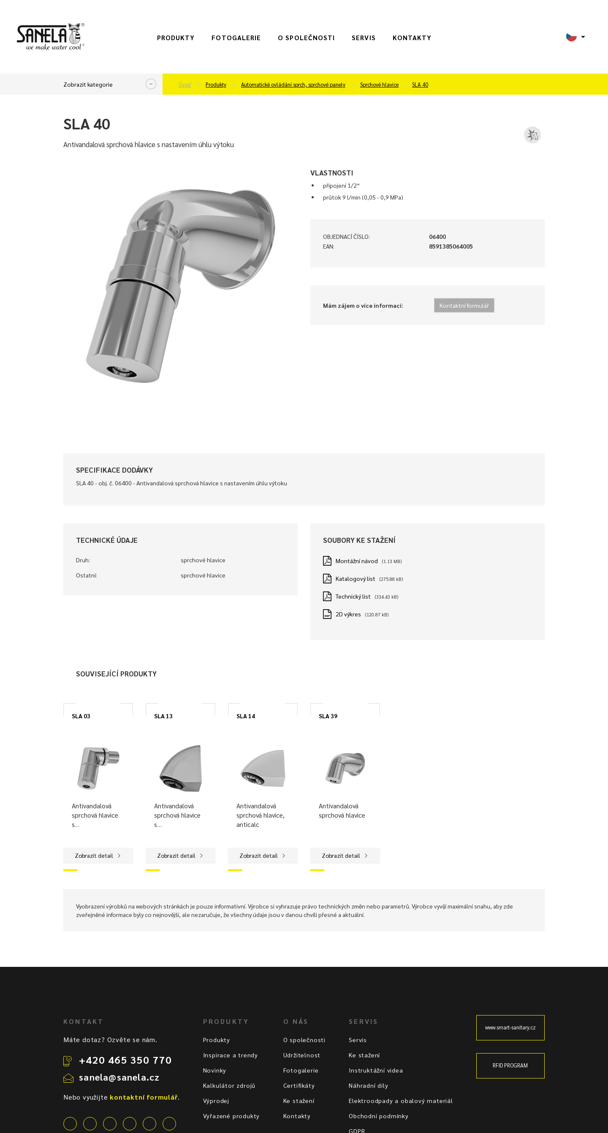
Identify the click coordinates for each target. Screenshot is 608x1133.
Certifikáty (299, 1085)
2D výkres (348, 614)
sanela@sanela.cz (119, 1077)
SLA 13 (163, 716)
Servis (363, 37)
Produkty (176, 37)
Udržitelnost (302, 1055)
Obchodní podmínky (379, 1115)
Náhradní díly (368, 1085)
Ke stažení (299, 1100)
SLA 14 (245, 716)
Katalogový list (355, 578)
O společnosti (306, 37)
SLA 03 (81, 716)
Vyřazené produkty (231, 1115)
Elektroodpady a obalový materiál (401, 1100)
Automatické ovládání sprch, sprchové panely (293, 84)
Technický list (353, 596)
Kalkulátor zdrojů (229, 1085)
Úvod (185, 84)
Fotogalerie (236, 37)
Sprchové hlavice (379, 84)
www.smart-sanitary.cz (510, 1027)
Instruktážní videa (376, 1070)
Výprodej (216, 1100)
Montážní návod (357, 560)
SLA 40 (420, 84)
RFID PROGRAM (510, 1065)
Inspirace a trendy (230, 1055)
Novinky (215, 1070)
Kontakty (412, 37)
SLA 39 (328, 716)
